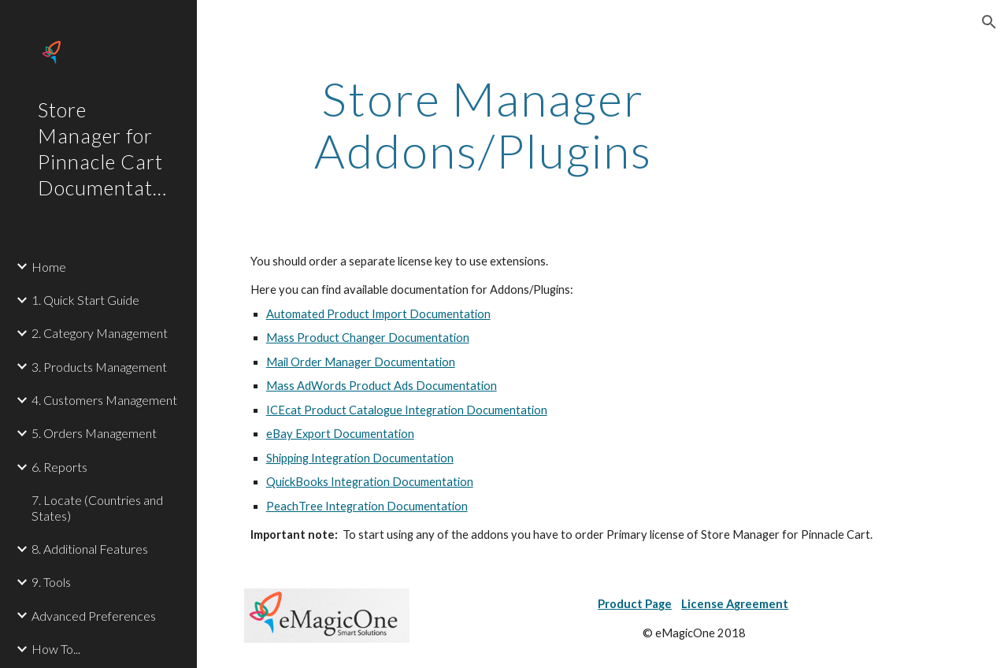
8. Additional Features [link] (90, 548)
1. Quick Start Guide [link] (85, 299)
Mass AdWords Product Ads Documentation (381, 385)
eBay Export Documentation (340, 433)
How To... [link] (56, 648)
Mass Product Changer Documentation (367, 337)
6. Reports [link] (59, 466)
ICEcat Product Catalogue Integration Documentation (406, 410)
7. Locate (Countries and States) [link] (97, 507)
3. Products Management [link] (99, 366)
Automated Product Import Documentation (378, 314)
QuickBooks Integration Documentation (369, 481)
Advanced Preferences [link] (94, 615)
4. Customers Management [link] (104, 399)
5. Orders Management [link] (94, 432)
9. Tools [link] (51, 581)
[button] (989, 22)
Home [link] (49, 266)
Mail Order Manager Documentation (360, 362)
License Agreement (734, 603)
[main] (483, 124)
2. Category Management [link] (100, 332)
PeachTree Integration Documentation (367, 506)
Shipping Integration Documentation (360, 458)
